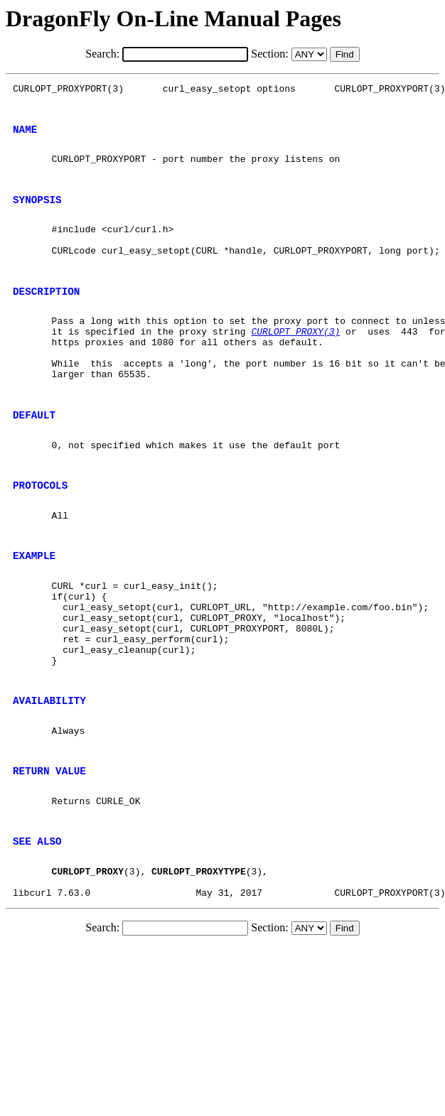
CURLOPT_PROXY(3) (295, 365)
